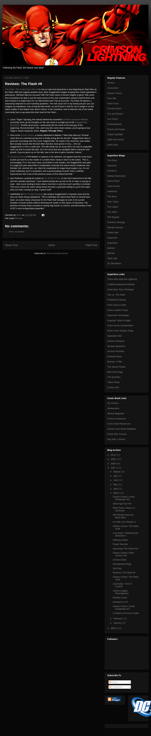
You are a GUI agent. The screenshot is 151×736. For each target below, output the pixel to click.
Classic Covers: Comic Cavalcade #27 (124, 607)
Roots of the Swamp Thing (120, 330)
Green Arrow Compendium (120, 325)
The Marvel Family (116, 367)
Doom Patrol (113, 181)
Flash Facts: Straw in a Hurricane (124, 509)
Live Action (112, 119)
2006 (113, 628)
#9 (21, 89)
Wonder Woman (115, 227)
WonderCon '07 (120, 602)
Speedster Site (114, 336)
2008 (113, 463)
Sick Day (117, 568)
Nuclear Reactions (116, 346)
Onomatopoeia (114, 124)
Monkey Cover (120, 597)
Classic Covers (114, 93)
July (115, 476)
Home (51, 245)
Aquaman (112, 165)
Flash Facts (113, 103)
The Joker (112, 212)
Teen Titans (113, 201)
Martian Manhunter (116, 176)
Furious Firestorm (116, 341)
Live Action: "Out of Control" (122, 585)
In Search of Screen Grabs (126, 613)
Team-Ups (112, 258)
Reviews (19, 218)
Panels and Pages (116, 129)
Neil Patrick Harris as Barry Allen (123, 516)
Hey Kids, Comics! (116, 439)
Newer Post (11, 245)
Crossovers (112, 88)
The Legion (112, 206)
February (118, 618)
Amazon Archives (115, 351)
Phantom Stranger (116, 222)
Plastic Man (113, 232)
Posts (113, 682)
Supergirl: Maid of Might (119, 320)
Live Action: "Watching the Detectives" (125, 534)
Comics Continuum (116, 418)
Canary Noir (113, 387)
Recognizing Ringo (122, 564)
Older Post (91, 245)
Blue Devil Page (115, 372)
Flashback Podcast (116, 299)
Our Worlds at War (52, 178)
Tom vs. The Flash (116, 294)
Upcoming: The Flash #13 (125, 548)
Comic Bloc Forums (116, 434)
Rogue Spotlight (115, 134)
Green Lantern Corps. (118, 310)
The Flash (112, 160)
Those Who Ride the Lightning (122, 279)
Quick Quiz (112, 144)
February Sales (120, 540)
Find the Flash (114, 108)
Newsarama (113, 408)
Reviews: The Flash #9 (124, 572)
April (115, 488)
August (117, 471)
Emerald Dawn (114, 356)
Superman (112, 237)
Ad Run (111, 83)
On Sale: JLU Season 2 (124, 522)
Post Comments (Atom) (57, 253)
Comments (115, 687)
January (117, 623)
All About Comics (18, 157)
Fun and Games (115, 113)
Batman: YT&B (114, 361)
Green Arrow (113, 186)
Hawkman (112, 191)
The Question (113, 377)
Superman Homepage (118, 315)
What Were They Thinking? (120, 289)
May (115, 484)
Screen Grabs (119, 559)
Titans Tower (113, 382)
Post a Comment (16, 231)
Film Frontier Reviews (33, 194)
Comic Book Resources (118, 423)
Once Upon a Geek (116, 305)
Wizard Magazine (115, 413)
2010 (113, 455)
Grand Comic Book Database (121, 429)
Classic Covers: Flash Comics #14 (123, 554)
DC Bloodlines (114, 263)
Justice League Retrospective (121, 592)
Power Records (120, 544)
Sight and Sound (115, 139)
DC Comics (112, 403)
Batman (111, 248)
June (116, 480)
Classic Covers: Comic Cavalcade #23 (124, 498)
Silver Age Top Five (122, 503)
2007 (113, 468)
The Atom (112, 196)
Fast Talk (111, 98)
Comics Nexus (27, 135)
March (116, 493)
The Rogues (113, 217)
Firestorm (112, 171)
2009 (113, 459)
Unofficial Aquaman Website (75, 119)
